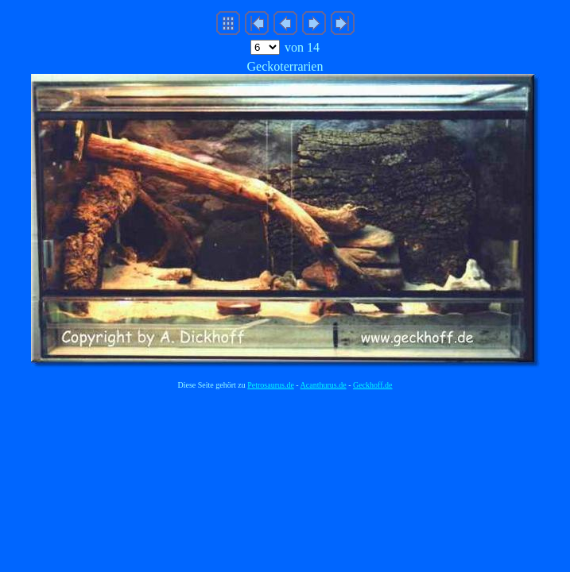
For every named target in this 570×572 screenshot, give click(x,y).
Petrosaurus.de (270, 385)
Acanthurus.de (324, 385)
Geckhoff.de (373, 385)
